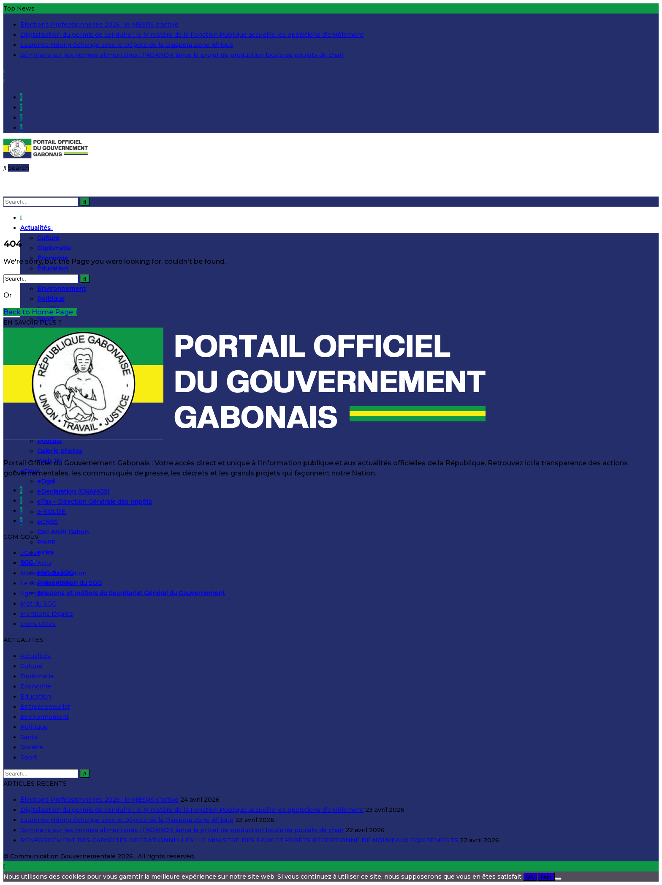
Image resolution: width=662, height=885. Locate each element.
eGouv (30, 553)
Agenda (31, 593)
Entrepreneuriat (45, 706)
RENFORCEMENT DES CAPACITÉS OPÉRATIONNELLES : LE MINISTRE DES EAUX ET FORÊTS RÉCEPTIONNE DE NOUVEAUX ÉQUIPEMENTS (239, 840)
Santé (29, 737)
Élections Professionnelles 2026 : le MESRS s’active (99, 24)
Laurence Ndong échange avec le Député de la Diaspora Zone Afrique (126, 45)
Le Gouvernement (48, 583)
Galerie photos (59, 451)
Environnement (61, 288)
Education (35, 696)
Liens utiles (38, 624)
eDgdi (46, 481)
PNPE (46, 542)
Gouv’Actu (35, 563)
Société (31, 747)
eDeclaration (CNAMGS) (73, 491)
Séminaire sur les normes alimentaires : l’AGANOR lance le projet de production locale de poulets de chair (182, 55)
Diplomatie (54, 248)
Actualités (36, 228)
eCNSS (47, 522)
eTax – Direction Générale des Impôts (94, 501)
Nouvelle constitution (53, 573)
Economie (35, 686)
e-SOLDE (52, 512)
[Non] (558, 878)
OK (530, 877)
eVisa (45, 552)
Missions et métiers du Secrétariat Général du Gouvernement (131, 593)
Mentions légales (46, 613)
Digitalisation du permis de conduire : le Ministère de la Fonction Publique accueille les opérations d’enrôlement (192, 34)
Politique (51, 299)
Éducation (52, 268)
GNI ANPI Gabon (63, 532)
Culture (48, 238)
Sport (28, 757)
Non (546, 877)
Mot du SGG (38, 603)
